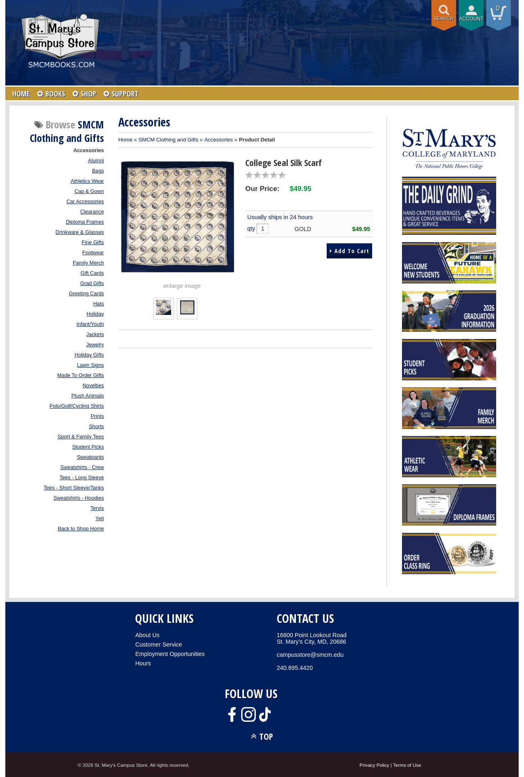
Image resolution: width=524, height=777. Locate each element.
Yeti (99, 518)
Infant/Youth (90, 324)
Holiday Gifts (89, 355)
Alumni (96, 161)
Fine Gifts (93, 242)
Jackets (95, 334)
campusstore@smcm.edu (310, 654)
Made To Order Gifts (80, 375)
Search (444, 18)
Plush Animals (87, 396)
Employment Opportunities (170, 654)
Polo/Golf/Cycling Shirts (77, 406)
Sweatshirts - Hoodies (79, 498)
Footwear (93, 253)
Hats (98, 304)
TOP (266, 736)
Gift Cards (92, 273)
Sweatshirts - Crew (82, 467)
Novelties (93, 385)
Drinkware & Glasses (80, 232)
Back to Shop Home (81, 529)
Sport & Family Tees (81, 437)
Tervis (97, 508)
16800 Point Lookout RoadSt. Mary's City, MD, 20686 (311, 638)
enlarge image (182, 286)
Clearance (92, 212)
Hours (143, 663)
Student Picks (88, 447)
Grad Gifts (92, 283)
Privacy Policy (374, 765)
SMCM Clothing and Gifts (168, 140)
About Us (147, 635)
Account (471, 19)
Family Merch (88, 263)
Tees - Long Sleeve (81, 478)
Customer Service (158, 644)
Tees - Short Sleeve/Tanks (74, 488)
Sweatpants (90, 457)
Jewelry (95, 345)
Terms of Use (407, 765)
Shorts (96, 426)
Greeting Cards (86, 293)
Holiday (95, 314)
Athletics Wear (87, 181)
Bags (98, 171)
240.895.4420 (295, 668)
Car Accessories (85, 201)
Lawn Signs (90, 365)
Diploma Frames (85, 222)
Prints (97, 416)
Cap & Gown (89, 191)
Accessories (88, 150)
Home (125, 140)
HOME (21, 94)
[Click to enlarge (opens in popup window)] (163, 313)
